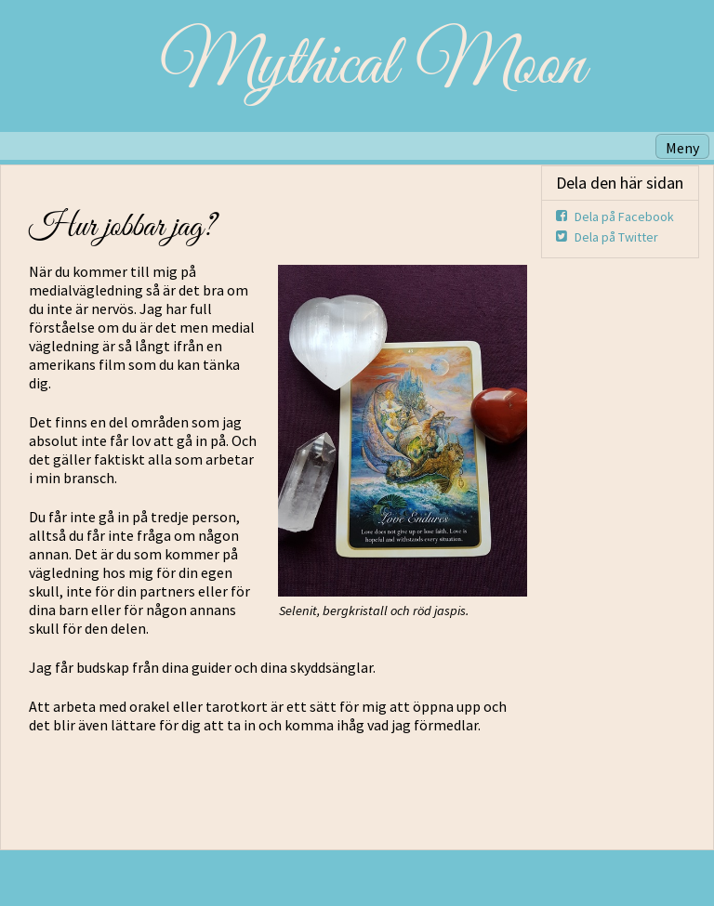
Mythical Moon (372, 66)
